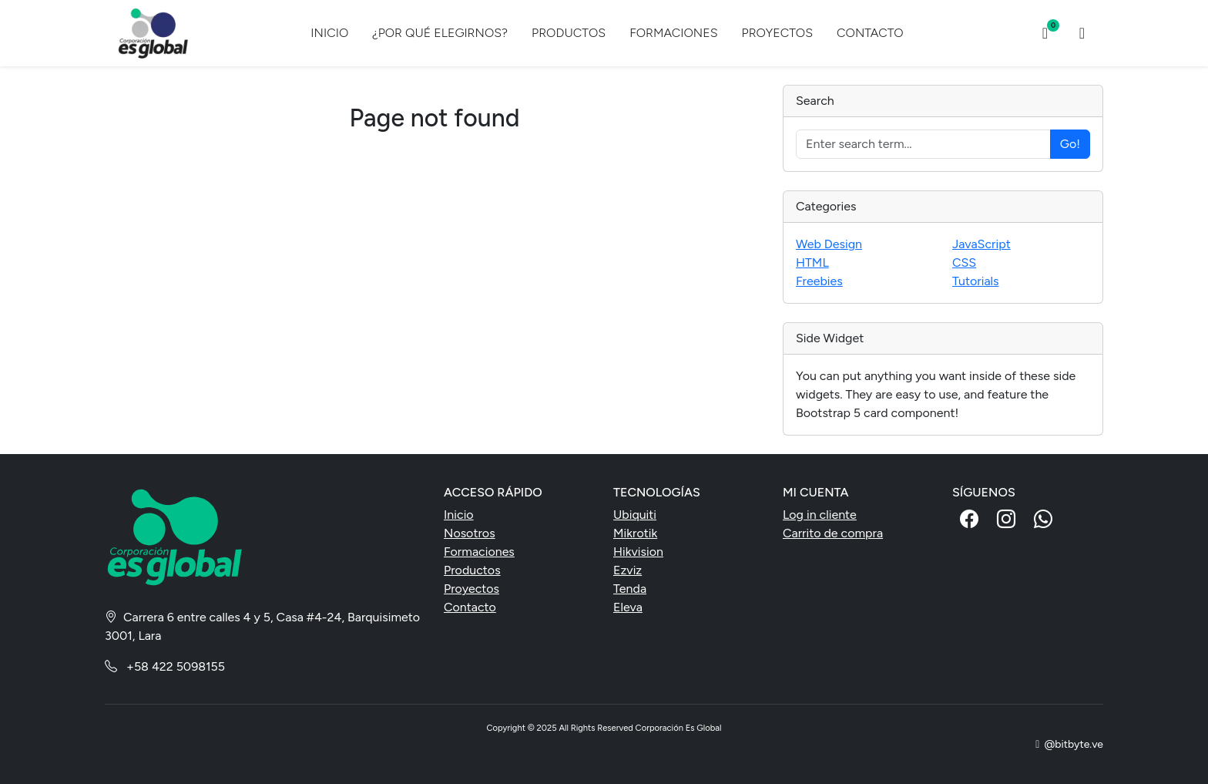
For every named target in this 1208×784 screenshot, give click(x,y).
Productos (472, 570)
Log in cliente (820, 514)
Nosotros (469, 533)
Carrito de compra (833, 533)
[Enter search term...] (923, 144)
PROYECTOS (778, 32)
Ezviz (627, 570)
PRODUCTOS (569, 32)
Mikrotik (635, 533)
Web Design (829, 244)
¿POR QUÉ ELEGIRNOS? (440, 32)
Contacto (470, 607)
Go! (1070, 143)
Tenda (629, 588)
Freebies (819, 281)
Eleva (628, 607)
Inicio (459, 514)
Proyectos (471, 588)
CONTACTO (870, 32)
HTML (812, 262)
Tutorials (975, 281)
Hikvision (638, 551)
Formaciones (479, 551)
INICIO (329, 32)
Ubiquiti (634, 514)
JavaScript (981, 244)
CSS (964, 262)
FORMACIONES (673, 32)
